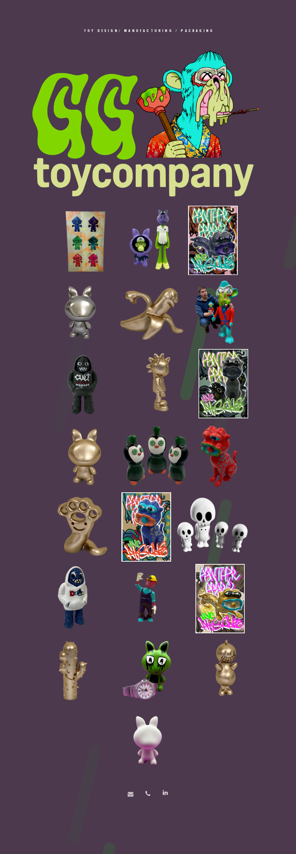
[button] (148, 799)
